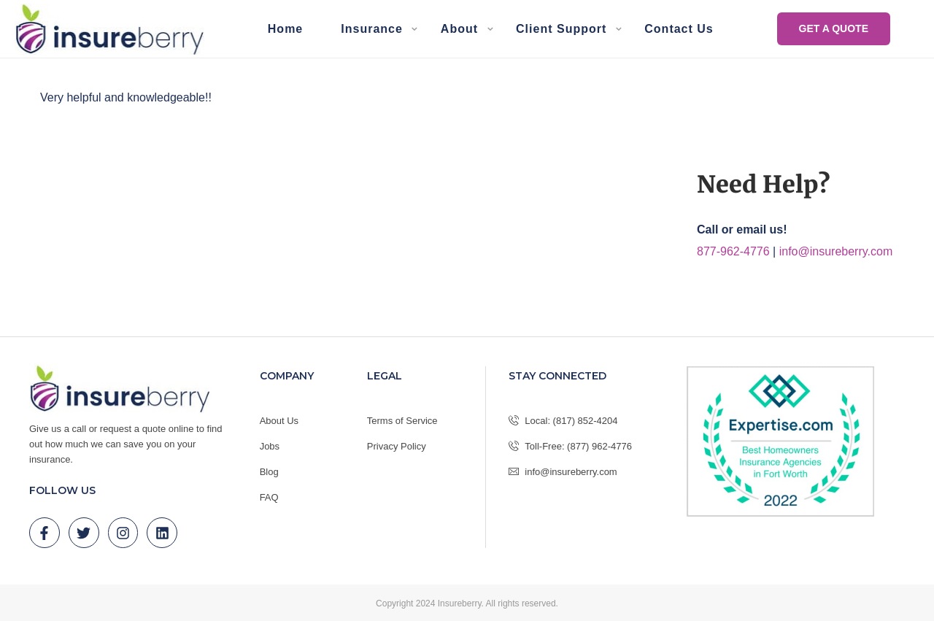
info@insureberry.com (836, 251)
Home (285, 29)
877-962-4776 (733, 251)
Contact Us (678, 29)
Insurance (372, 29)
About (459, 29)
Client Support (561, 29)
